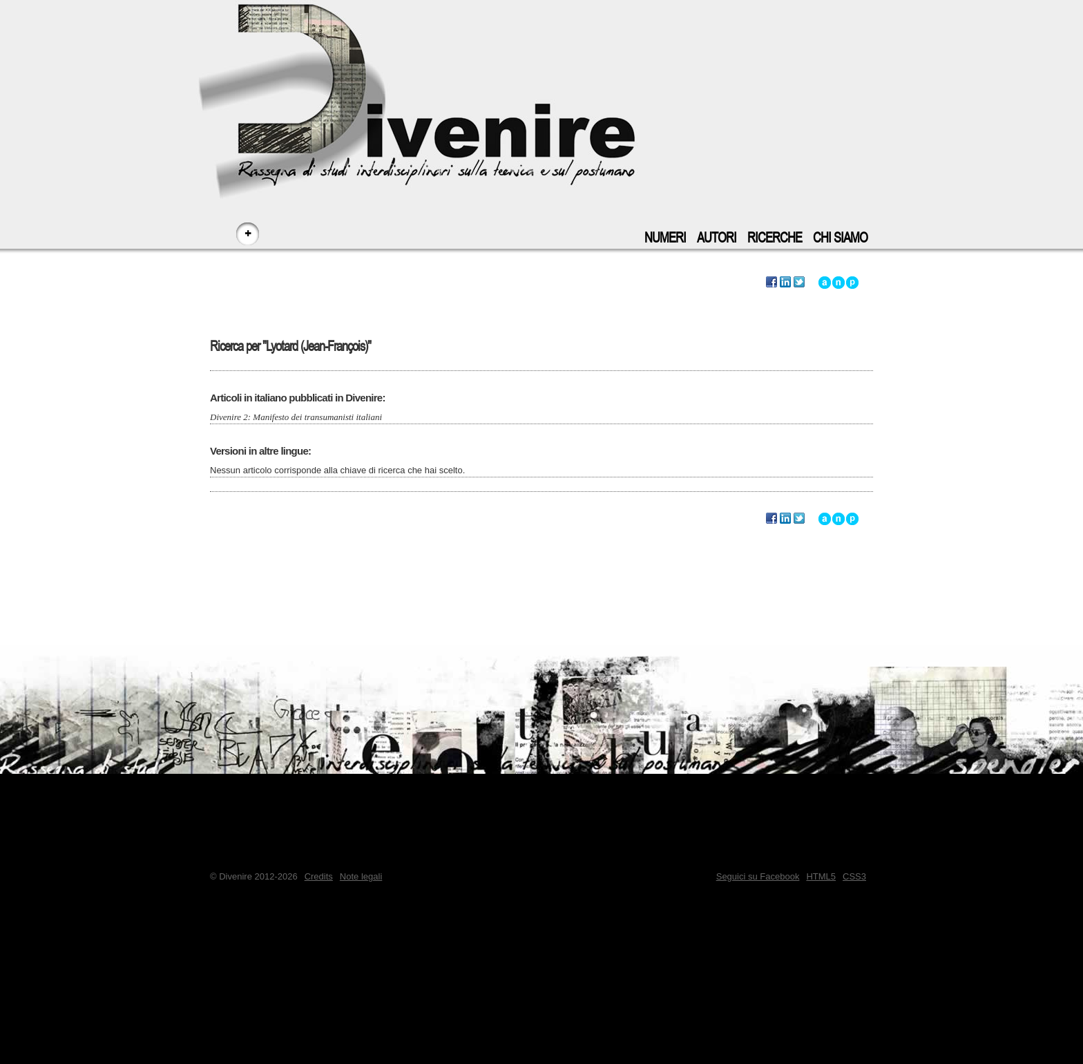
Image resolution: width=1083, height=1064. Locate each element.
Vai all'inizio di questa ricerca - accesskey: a (824, 282)
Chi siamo (840, 238)
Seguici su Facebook (758, 876)
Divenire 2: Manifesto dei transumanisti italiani (296, 417)
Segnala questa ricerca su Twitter (799, 282)
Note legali (361, 876)
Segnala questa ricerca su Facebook (771, 282)
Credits (319, 876)
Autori (716, 238)
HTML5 (821, 876)
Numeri (665, 238)
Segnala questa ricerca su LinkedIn (785, 282)
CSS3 (854, 876)
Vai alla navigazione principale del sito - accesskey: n (838, 282)
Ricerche (774, 238)
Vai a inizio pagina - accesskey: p (852, 282)
